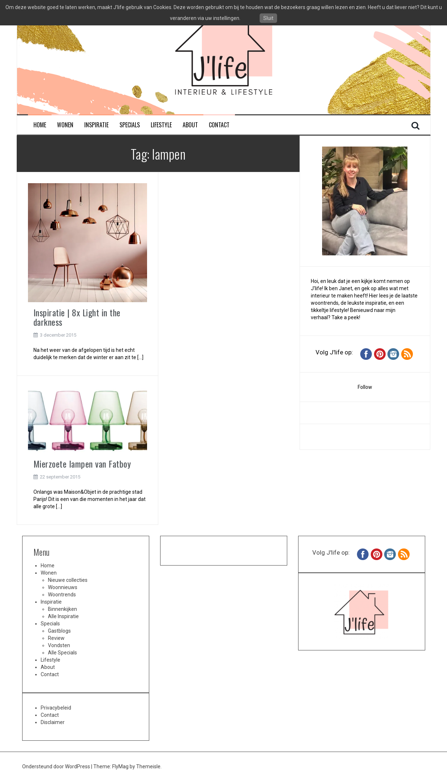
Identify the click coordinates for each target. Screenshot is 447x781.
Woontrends (62, 594)
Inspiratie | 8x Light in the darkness (77, 317)
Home (39, 125)
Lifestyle (161, 125)
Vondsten (59, 645)
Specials (129, 125)
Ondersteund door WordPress (56, 766)
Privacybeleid (56, 708)
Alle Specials (62, 652)
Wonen (65, 125)
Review (56, 638)
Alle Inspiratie (63, 616)
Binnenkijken (62, 609)
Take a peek (345, 317)
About (190, 125)
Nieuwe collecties (68, 580)
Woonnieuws (62, 587)
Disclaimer (53, 722)
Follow (365, 387)
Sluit (268, 18)
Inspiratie (96, 125)
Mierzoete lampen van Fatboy (82, 463)
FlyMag (120, 766)
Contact (219, 125)
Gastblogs (59, 631)
